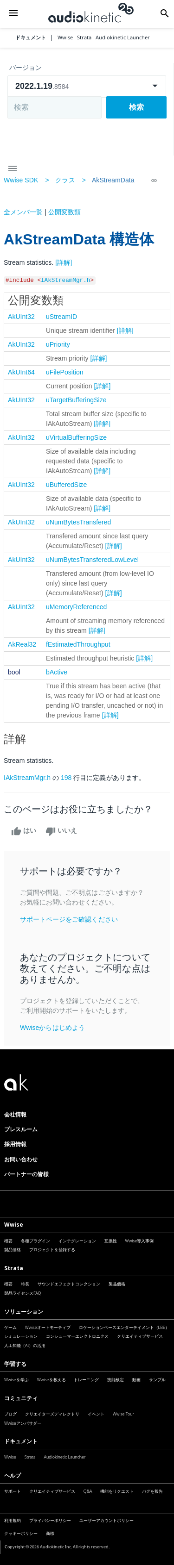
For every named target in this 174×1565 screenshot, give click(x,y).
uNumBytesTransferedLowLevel (92, 559)
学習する (15, 1364)
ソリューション (23, 1312)
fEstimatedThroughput (78, 644)
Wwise (13, 1224)
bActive (56, 672)
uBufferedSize (66, 484)
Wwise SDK (21, 180)
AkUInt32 (21, 316)
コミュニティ (21, 1398)
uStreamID (61, 316)
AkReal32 (22, 644)
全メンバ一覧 (23, 212)
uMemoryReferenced (76, 607)
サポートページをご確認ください (69, 919)
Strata (13, 1268)
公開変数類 (64, 212)
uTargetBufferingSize (76, 400)
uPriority (58, 344)
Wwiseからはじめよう (52, 1027)
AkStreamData (113, 180)
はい (23, 831)
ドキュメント (30, 38)
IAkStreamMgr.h (65, 280)
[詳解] (63, 262)
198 (66, 777)
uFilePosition (65, 372)
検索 (136, 107)
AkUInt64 (21, 372)
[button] (13, 13)
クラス (65, 180)
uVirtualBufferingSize (76, 437)
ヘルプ (12, 1475)
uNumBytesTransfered (78, 522)
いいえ (61, 831)
